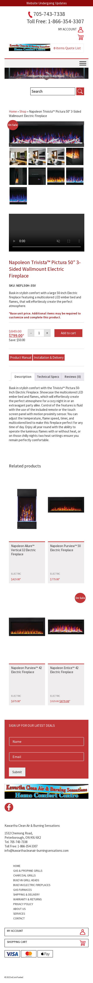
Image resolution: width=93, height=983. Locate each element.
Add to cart (68, 333)
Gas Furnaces (22, 890)
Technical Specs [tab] (48, 377)
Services (19, 914)
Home (13, 111)
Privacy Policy (23, 904)
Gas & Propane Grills (27, 871)
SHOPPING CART (17, 942)
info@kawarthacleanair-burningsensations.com (37, 850)
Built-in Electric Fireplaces (31, 885)
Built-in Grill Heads (26, 880)
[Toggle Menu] (82, 63)
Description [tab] (23, 377)
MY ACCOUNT (71, 29)
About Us (19, 909)
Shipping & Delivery (26, 894)
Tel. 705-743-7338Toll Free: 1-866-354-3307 (21, 844)
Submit (17, 772)
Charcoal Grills (24, 875)
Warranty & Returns (27, 899)
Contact (19, 918)
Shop (23, 111)
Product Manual (20, 357)
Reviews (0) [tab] (73, 377)
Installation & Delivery (49, 357)
